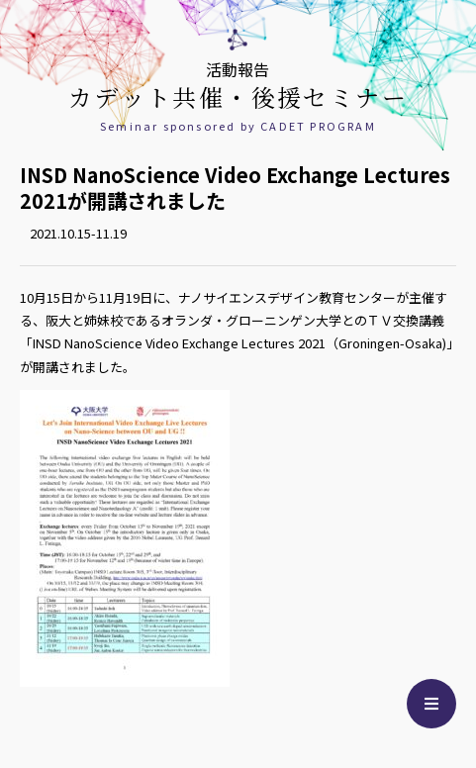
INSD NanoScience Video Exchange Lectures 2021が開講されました (235, 187)
